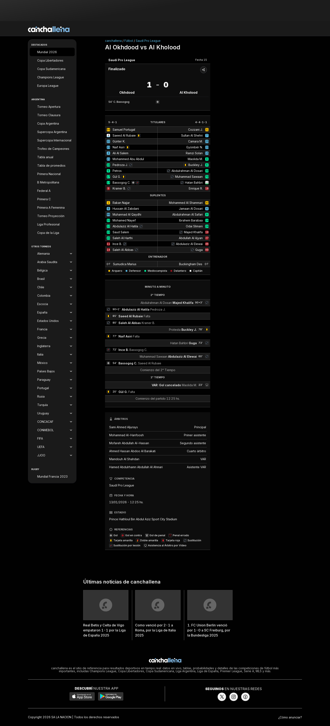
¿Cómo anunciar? (290, 717)
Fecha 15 (201, 59)
